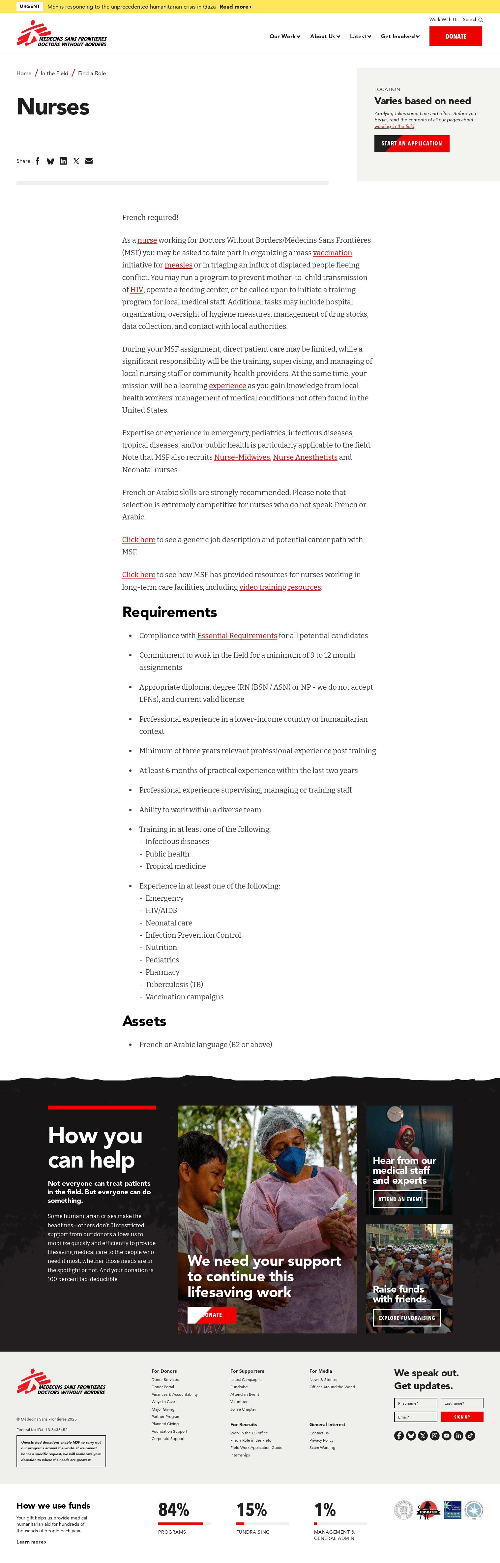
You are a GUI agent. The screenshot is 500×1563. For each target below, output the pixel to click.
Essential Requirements (237, 635)
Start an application (422, 145)
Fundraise (239, 1386)
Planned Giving (165, 1423)
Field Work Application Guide (256, 1447)
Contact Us (319, 1432)
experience (227, 385)
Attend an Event (244, 1394)
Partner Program (166, 1416)
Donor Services (165, 1379)
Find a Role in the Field (250, 1440)
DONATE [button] (455, 36)
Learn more (30, 1542)
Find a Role (92, 73)
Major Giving (163, 1409)
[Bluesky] (411, 1436)
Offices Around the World (332, 1386)
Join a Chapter (243, 1409)
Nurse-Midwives (242, 457)
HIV (136, 289)
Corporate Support (168, 1438)
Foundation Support (169, 1431)
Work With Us (443, 19)
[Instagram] (435, 1436)
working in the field (394, 126)
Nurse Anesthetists (305, 457)
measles (178, 265)
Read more (234, 6)
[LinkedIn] (458, 1436)
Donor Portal (163, 1386)
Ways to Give (163, 1401)
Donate (212, 1313)
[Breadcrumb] (172, 76)
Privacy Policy (321, 1440)
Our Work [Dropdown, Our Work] (283, 36)
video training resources (280, 587)
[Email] (415, 1417)
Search (470, 19)
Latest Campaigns (245, 1379)
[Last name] (462, 1403)
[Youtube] (447, 1436)
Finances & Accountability (175, 1394)
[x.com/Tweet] (423, 1436)
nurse (147, 240)
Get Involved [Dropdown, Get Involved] (398, 36)
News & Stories (323, 1379)
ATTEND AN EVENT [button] (400, 1199)
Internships (240, 1455)
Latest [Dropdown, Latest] (358, 36)
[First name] (415, 1403)
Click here (139, 539)
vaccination (332, 252)
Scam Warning (322, 1447)
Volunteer (239, 1401)
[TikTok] (470, 1436)
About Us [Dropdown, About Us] (323, 36)
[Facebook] (399, 1436)
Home (23, 73)
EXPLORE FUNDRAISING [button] (406, 1317)
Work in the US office (249, 1432)
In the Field (54, 73)
